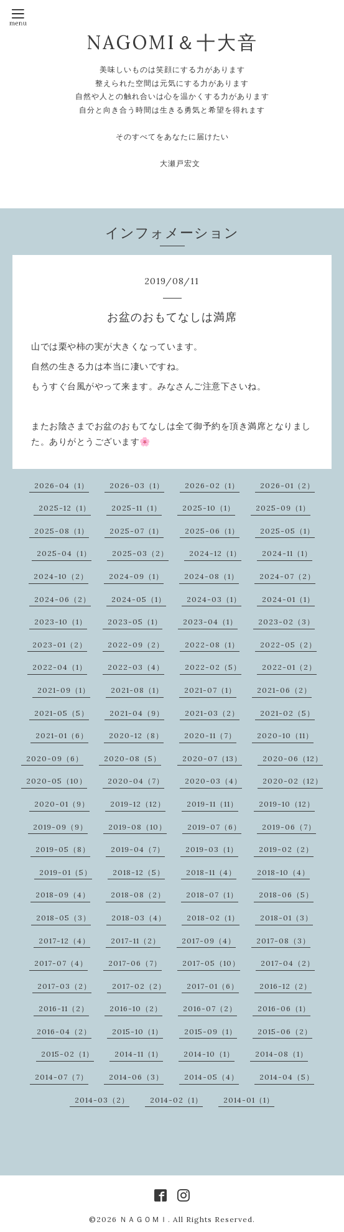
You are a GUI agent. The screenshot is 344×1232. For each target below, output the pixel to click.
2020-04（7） (136, 780)
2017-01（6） (213, 986)
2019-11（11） (212, 803)
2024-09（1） (136, 576)
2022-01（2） (289, 667)
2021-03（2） (212, 713)
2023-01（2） (59, 644)
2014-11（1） (138, 1053)
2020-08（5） (132, 758)
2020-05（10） (56, 780)
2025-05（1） (287, 530)
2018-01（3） (286, 917)
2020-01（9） (62, 803)
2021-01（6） (61, 735)
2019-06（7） (289, 826)
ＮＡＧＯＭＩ (143, 1219)
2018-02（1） (213, 917)
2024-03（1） (214, 599)
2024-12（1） (215, 553)
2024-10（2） (61, 576)
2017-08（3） (283, 940)
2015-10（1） (137, 1031)
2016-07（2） (210, 1008)
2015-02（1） (67, 1053)
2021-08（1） (137, 690)
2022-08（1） (212, 644)
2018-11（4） (211, 872)
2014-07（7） (61, 1076)
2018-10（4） (283, 872)
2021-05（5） (61, 713)
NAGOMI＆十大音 (172, 42)
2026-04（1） (61, 485)
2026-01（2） (287, 485)
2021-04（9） (136, 713)
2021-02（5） (287, 713)
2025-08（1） (61, 530)
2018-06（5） (286, 894)
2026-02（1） (212, 485)
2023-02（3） (286, 621)
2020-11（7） (210, 735)
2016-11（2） (64, 1008)
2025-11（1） (136, 507)
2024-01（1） (288, 599)
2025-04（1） (64, 553)
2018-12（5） (139, 872)
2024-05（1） (138, 599)
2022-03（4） (136, 667)
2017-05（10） (211, 963)
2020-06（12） (293, 758)
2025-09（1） (283, 507)
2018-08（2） (138, 894)
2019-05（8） (62, 849)
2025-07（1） (136, 530)
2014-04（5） (286, 1076)
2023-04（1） (210, 621)
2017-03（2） (64, 986)
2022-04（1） (59, 667)
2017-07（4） (61, 963)
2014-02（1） (176, 1100)
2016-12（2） (285, 986)
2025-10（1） (208, 507)
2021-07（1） (210, 690)
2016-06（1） (284, 1008)
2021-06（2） (284, 690)
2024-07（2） (287, 576)
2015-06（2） (285, 1031)
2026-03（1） (136, 485)
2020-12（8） (136, 735)
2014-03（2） (102, 1100)
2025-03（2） (140, 553)
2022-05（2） (288, 644)
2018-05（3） (63, 917)
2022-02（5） (213, 667)
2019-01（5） (65, 872)
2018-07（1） (212, 894)
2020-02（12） (293, 780)
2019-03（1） (211, 849)
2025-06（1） (212, 530)
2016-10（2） (135, 1008)
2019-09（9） (60, 826)
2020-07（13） (212, 758)
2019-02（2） (286, 849)
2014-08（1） (281, 1053)
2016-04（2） (64, 1031)
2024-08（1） (211, 576)
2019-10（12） (287, 803)
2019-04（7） (138, 849)
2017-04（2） (288, 963)
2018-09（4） (62, 894)
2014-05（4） (211, 1076)
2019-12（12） (137, 803)
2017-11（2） (135, 940)
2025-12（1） (65, 507)
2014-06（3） (136, 1076)
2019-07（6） (214, 826)
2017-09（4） (209, 940)
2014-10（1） (209, 1053)
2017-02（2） (139, 986)
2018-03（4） (138, 917)
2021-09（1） (63, 690)
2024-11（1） (287, 553)
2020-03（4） (213, 780)
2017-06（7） (135, 963)
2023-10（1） (60, 621)
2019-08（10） (137, 826)
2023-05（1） (135, 621)
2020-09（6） (54, 758)
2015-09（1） (210, 1031)
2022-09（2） (136, 644)
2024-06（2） (62, 599)
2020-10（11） (285, 735)
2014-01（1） (248, 1100)
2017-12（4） (64, 940)
